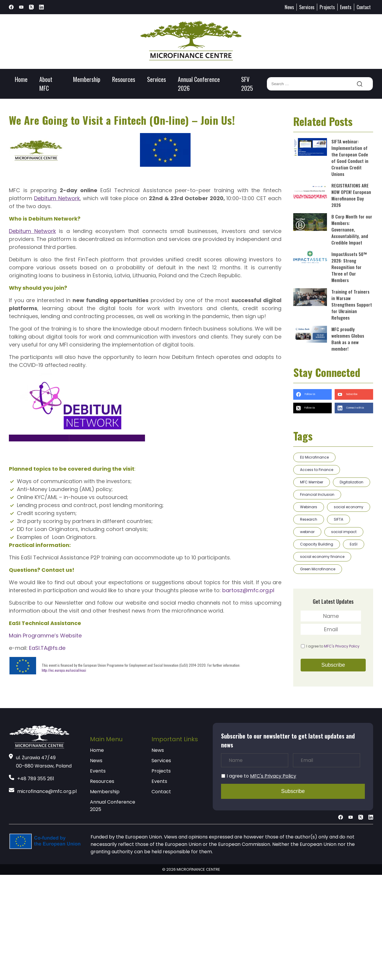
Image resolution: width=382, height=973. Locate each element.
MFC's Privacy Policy (342, 646)
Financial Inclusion (317, 494)
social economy (348, 506)
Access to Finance (316, 469)
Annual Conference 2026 (199, 84)
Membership (86, 79)
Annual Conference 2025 (112, 806)
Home (21, 79)
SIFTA (338, 519)
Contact (364, 7)
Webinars (308, 506)
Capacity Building (316, 544)
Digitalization (351, 482)
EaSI (353, 544)
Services (307, 7)
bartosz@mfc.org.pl (248, 590)
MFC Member (311, 482)
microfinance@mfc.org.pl (47, 791)
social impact (344, 531)
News (289, 7)
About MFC (45, 84)
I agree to (333, 646)
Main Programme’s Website (45, 635)
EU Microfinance (314, 457)
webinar (307, 531)
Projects (327, 7)
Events (346, 7)
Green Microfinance (317, 569)
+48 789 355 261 (35, 778)
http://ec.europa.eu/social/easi (64, 670)
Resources (123, 79)
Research (308, 519)
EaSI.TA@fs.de (47, 648)
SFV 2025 (247, 84)
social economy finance (322, 556)
